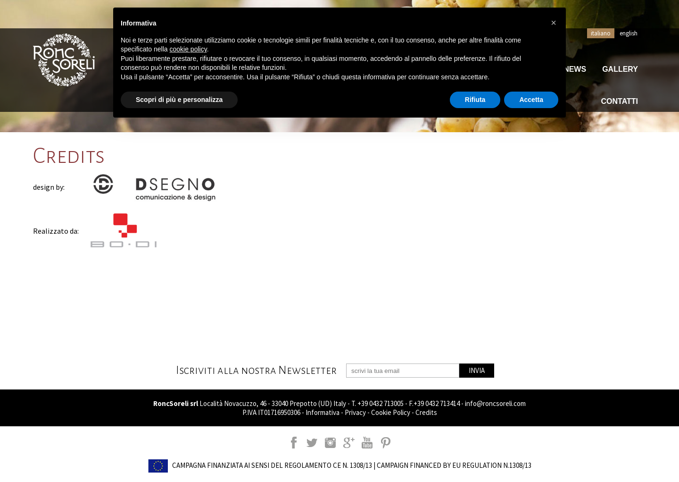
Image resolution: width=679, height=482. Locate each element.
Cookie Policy (390, 412)
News (574, 69)
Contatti (619, 101)
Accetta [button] (531, 99)
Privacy (355, 412)
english (629, 33)
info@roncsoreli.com (495, 403)
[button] (553, 22)
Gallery (620, 69)
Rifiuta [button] (475, 99)
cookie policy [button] (188, 49)
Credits (426, 412)
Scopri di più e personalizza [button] (179, 99)
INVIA (477, 370)
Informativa (323, 412)
